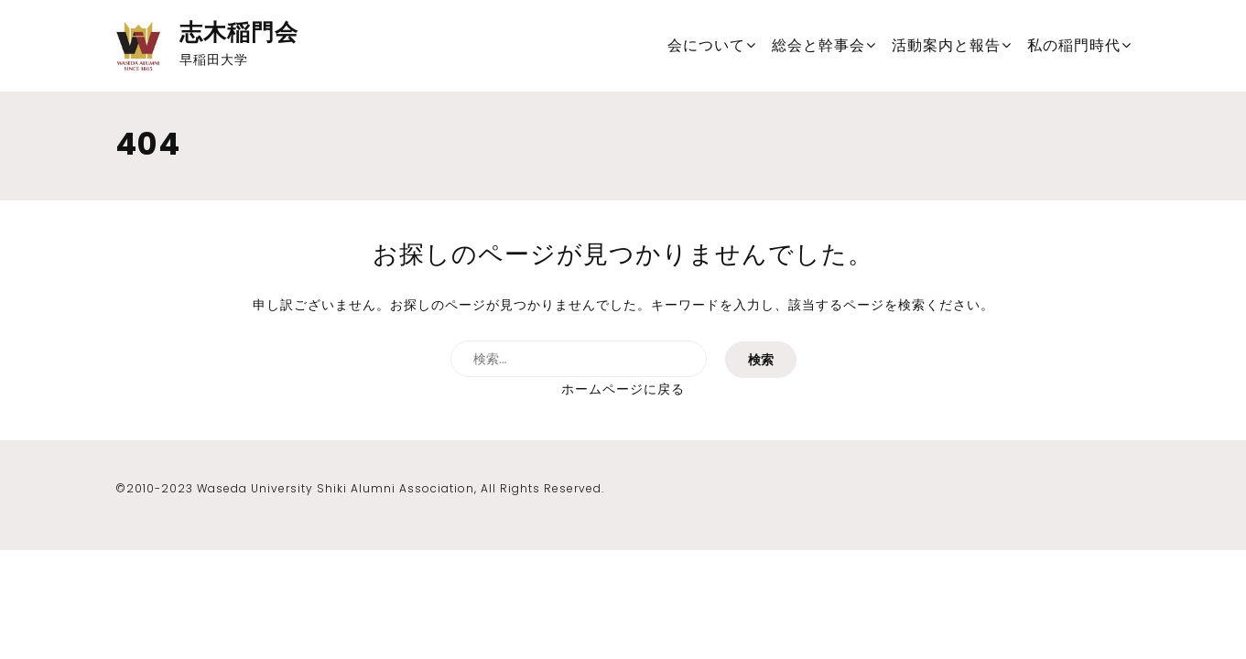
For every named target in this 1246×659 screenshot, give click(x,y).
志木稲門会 (238, 32)
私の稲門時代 (1074, 45)
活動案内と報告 (946, 45)
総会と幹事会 (818, 45)
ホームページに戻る (623, 389)
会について (706, 45)
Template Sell (274, 511)
